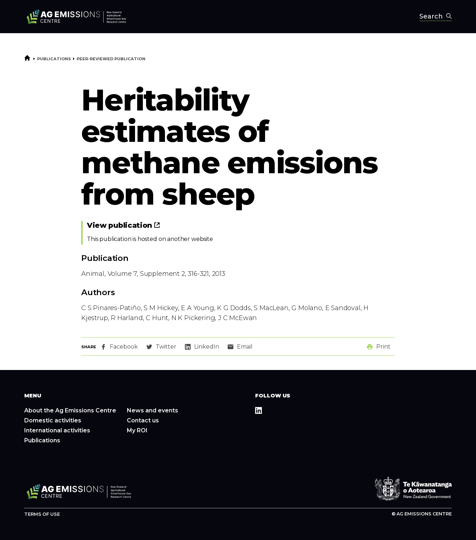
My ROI (137, 430)
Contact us (143, 420)
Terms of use (42, 514)
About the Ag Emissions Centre (70, 410)
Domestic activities (52, 420)
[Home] (27, 59)
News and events (152, 410)
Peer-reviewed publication (111, 58)
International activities (57, 430)
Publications (54, 58)
